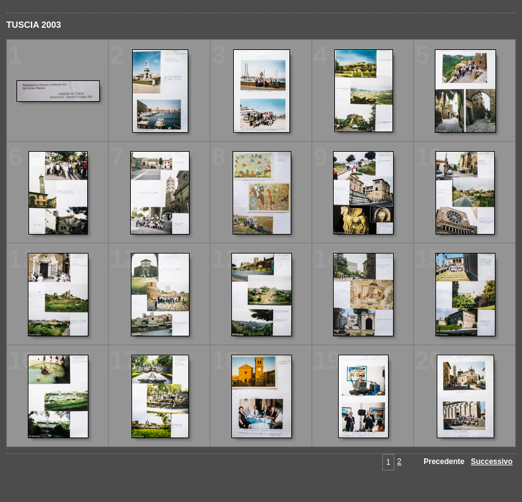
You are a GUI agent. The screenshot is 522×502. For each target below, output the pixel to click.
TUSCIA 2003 (33, 25)
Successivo (492, 461)
